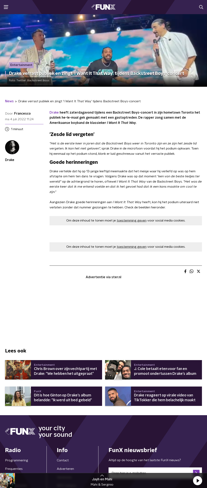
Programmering (16, 460)
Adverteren (65, 468)
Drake (54, 112)
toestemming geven (132, 220)
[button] (197, 480)
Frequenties (14, 468)
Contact (63, 460)
